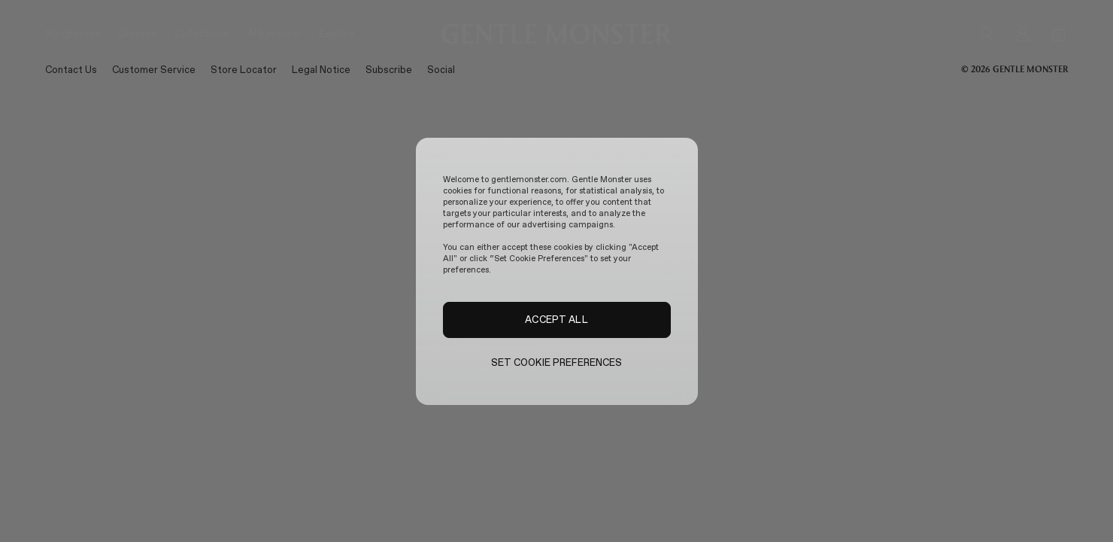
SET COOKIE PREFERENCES (557, 362)
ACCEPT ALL (556, 319)
